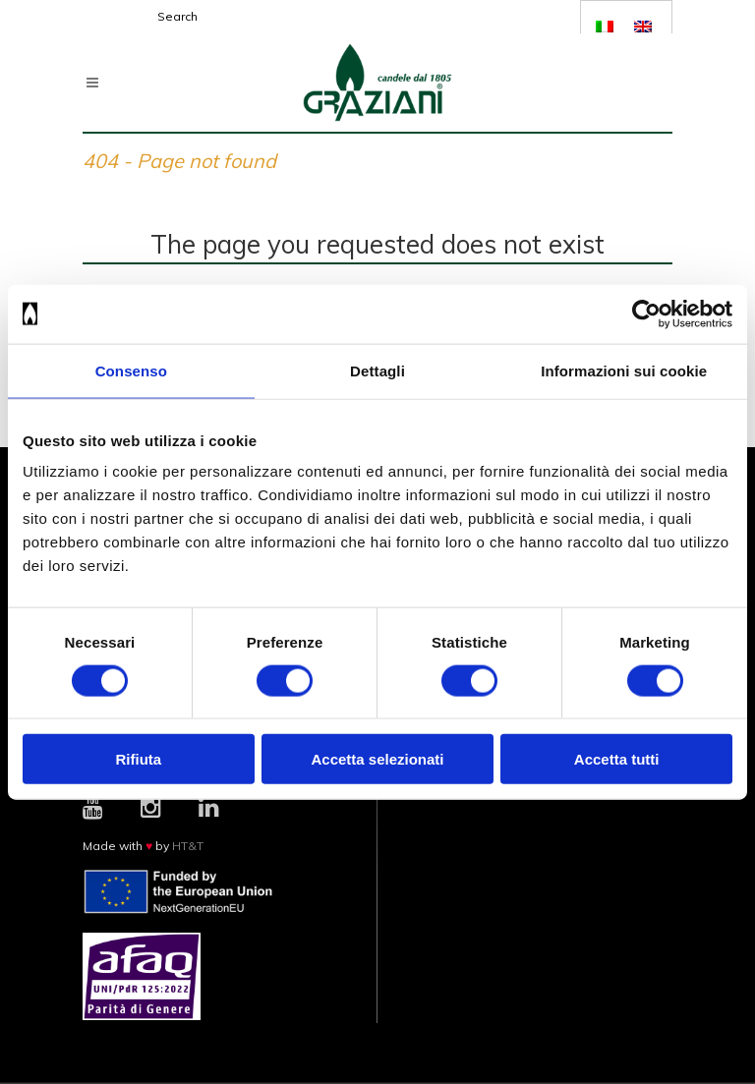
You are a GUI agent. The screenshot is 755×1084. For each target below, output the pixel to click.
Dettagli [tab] (377, 370)
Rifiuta (138, 759)
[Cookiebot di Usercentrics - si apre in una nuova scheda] (646, 313)
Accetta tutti (617, 759)
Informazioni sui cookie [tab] (624, 370)
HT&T (187, 845)
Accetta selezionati (377, 759)
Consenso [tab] (131, 370)
